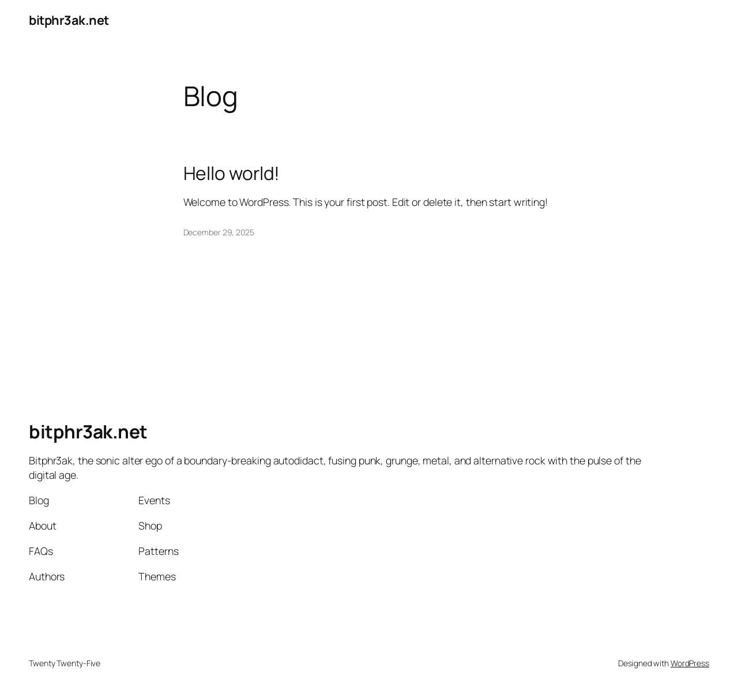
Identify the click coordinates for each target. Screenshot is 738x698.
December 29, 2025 (218, 232)
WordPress (690, 663)
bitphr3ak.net (69, 20)
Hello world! (231, 173)
